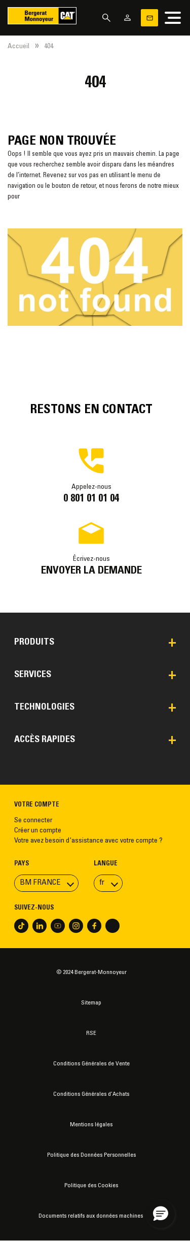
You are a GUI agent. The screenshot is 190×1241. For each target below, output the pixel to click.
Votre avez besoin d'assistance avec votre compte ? (88, 841)
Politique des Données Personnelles (91, 1155)
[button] (160, 1214)
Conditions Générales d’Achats (91, 1094)
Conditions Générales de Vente (91, 1064)
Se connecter (33, 820)
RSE (91, 1033)
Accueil (18, 46)
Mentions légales (91, 1125)
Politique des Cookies (91, 1186)
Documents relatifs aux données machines (91, 1216)
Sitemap (91, 1003)
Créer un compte (37, 830)
